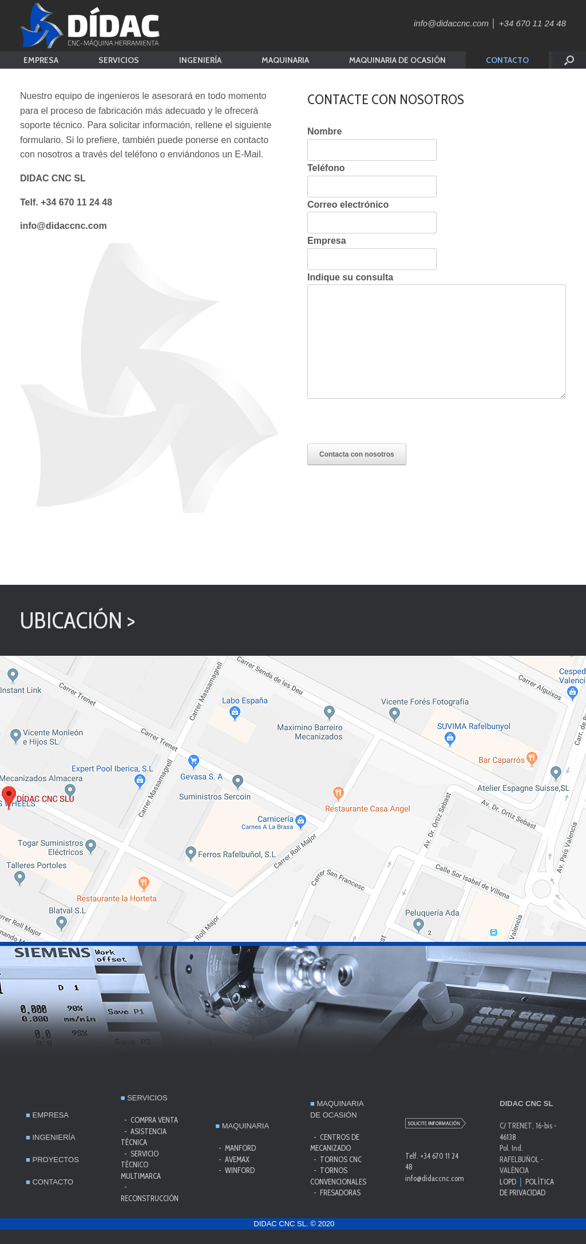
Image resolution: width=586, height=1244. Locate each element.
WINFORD (240, 1170)
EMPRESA (40, 60)
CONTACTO (507, 60)
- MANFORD (235, 1147)
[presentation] (394, 421)
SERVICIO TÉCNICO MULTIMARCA (142, 1164)
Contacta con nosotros (356, 454)
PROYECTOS (52, 1159)
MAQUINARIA (285, 60)
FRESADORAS (340, 1192)
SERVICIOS (118, 60)
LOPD (508, 1181)
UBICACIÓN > (77, 620)
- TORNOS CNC (336, 1159)
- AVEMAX (232, 1159)
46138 (508, 1137)
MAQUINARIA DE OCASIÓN (397, 60)
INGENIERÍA (200, 60)
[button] (569, 60)
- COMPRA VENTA (149, 1119)
